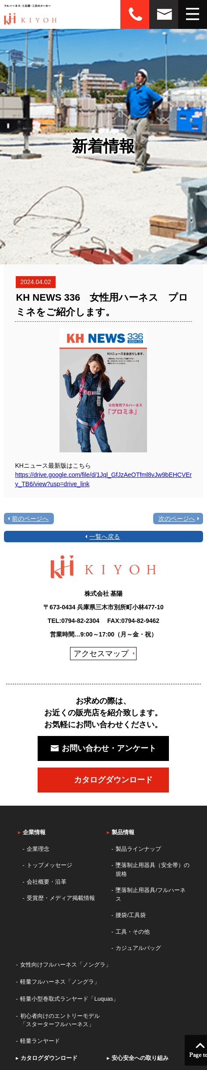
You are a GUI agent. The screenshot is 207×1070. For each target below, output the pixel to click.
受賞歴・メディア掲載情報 (61, 898)
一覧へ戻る (104, 536)
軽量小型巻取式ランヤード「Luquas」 (69, 998)
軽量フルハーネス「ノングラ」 (60, 981)
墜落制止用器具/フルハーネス (151, 894)
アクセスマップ (101, 653)
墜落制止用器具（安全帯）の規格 (152, 869)
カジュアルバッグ (138, 948)
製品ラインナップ (138, 849)
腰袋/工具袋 (131, 915)
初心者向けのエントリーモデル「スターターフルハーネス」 (60, 1020)
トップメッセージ (49, 865)
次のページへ (176, 518)
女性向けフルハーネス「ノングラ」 (65, 964)
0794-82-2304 (80, 620)
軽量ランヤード (40, 1041)
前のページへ (30, 518)
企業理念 (38, 849)
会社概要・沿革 (47, 881)
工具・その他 (133, 931)
